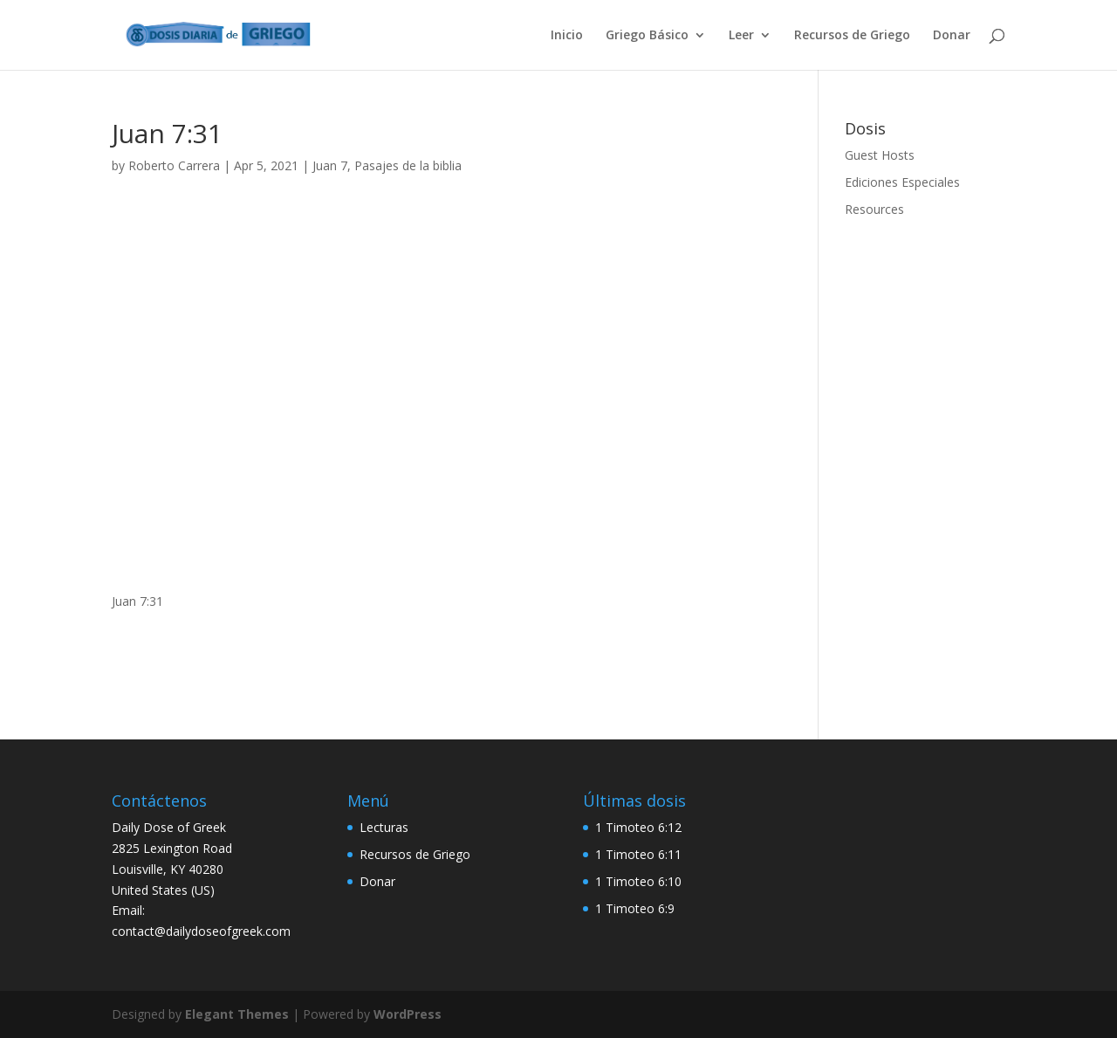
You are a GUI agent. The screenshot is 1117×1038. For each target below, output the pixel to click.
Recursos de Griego (852, 36)
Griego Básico (647, 36)
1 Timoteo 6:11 (638, 854)
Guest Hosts (880, 155)
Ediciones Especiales (902, 182)
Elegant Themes (237, 1014)
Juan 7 (329, 165)
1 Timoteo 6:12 (638, 827)
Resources (874, 209)
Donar (951, 36)
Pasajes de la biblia (408, 165)
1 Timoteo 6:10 (638, 881)
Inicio (567, 36)
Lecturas (384, 827)
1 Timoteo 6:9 (635, 908)
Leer (741, 36)
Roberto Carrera (174, 165)
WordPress (407, 1014)
